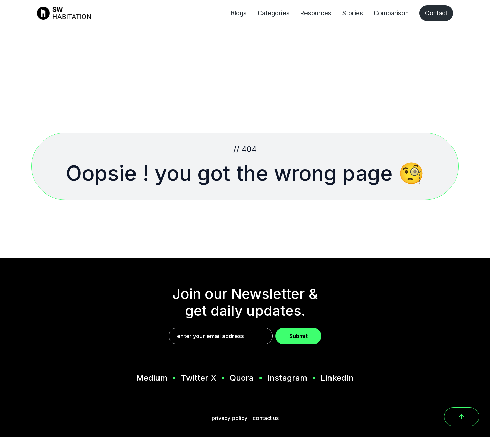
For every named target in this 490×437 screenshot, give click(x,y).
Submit (298, 336)
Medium (151, 378)
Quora (242, 378)
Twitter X (198, 378)
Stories (352, 13)
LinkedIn (337, 378)
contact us (266, 418)
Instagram (287, 378)
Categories (274, 13)
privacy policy (229, 418)
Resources (316, 13)
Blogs (239, 13)
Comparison (391, 13)
